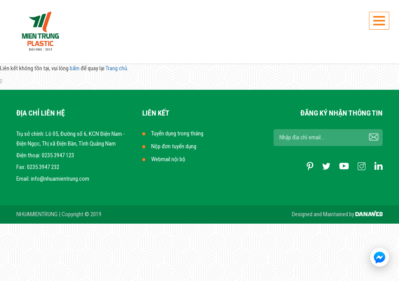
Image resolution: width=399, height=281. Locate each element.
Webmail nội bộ (168, 159)
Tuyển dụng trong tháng (177, 133)
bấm (74, 68)
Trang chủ (116, 68)
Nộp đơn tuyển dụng (173, 146)
